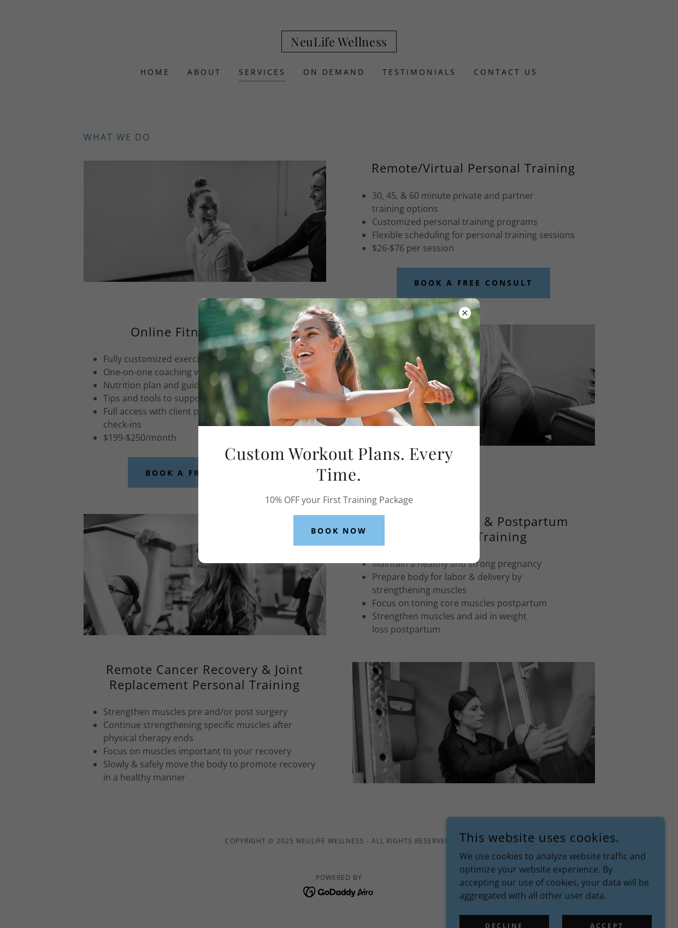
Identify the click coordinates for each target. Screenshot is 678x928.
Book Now (339, 530)
